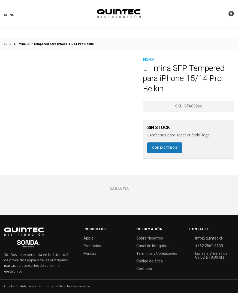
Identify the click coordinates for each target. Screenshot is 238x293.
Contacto (144, 269)
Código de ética (149, 261)
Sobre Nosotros (149, 238)
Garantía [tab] (119, 189)
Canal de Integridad (153, 246)
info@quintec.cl (208, 238)
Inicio (8, 44)
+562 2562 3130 (209, 246)
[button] (9, 15)
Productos (92, 246)
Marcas (89, 253)
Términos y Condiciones (156, 253)
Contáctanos (164, 148)
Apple (88, 238)
